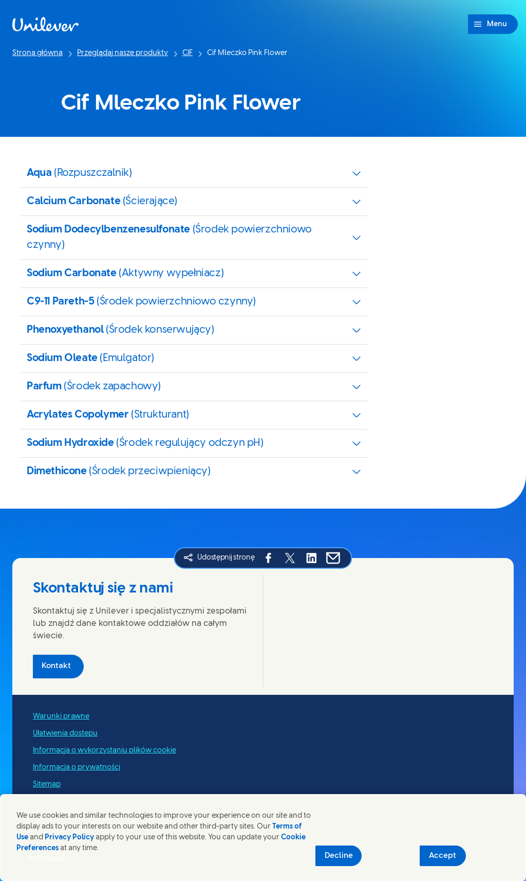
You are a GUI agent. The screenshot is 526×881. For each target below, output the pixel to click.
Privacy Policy (69, 837)
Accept (442, 856)
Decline (339, 856)
